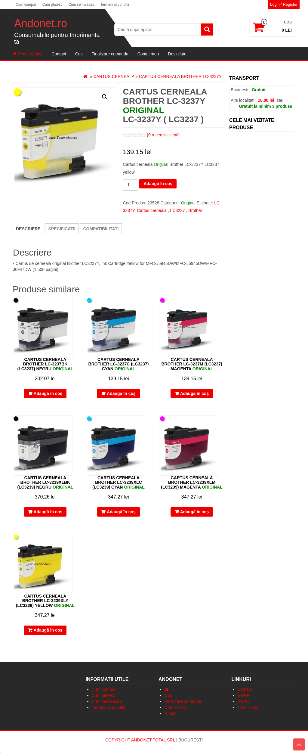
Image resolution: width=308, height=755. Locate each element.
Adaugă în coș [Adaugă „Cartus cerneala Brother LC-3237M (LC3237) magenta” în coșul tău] (194, 393)
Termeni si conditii (114, 4)
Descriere (28, 228)
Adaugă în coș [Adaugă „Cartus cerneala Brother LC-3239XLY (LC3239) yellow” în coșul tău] (48, 630)
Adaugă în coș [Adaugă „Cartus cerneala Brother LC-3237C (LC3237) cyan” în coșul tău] (121, 393)
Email (170, 713)
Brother (195, 210)
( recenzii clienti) (163, 134)
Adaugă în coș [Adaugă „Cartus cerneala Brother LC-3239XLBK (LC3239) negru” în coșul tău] (48, 511)
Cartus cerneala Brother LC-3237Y (180, 76)
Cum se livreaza (81, 4)
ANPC (243, 701)
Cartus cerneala (113, 76)
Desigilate (177, 53)
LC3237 (177, 210)
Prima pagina (27, 53)
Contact (58, 53)
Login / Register (283, 4)
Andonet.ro (40, 23)
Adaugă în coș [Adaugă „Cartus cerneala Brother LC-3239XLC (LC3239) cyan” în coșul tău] (121, 511)
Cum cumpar (26, 4)
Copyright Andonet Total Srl (140, 740)
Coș (79, 53)
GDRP (244, 695)
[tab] (28, 228)
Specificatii (61, 228)
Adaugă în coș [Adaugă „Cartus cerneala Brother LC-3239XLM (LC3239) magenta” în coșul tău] (194, 511)
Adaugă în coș (157, 183)
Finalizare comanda (110, 53)
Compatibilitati (101, 228)
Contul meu (148, 53)
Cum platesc (52, 4)
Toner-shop (248, 707)
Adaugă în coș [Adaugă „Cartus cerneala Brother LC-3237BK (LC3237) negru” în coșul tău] (48, 393)
